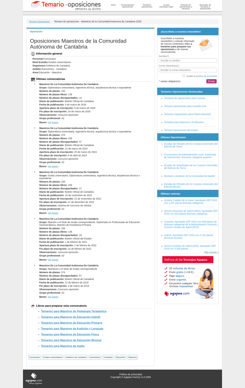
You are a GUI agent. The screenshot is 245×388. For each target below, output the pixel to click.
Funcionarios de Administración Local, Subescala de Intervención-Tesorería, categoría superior (190, 156)
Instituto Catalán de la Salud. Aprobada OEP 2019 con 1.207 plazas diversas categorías (190, 201)
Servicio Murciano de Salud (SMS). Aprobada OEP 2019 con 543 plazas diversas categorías (191, 212)
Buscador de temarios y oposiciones (205, 7)
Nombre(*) (164, 56)
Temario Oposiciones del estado (181, 130)
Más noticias (210, 252)
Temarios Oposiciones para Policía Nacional (187, 114)
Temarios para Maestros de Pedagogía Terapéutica (73, 311)
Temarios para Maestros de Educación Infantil (70, 317)
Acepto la (201, 76)
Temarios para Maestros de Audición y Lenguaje (72, 328)
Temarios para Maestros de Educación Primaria (71, 322)
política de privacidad (206, 76)
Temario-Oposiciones (39, 21)
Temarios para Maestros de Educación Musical (71, 340)
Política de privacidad (130, 374)
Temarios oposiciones (147, 6)
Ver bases (53, 122)
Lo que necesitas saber (166, 6)
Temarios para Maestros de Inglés (63, 346)
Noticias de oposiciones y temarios (186, 7)
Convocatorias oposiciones (127, 6)
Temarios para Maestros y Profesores (184, 122)
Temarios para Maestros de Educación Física (70, 334)
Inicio (113, 5)
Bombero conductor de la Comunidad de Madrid (189, 176)
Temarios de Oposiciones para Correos (184, 98)
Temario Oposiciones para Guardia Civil (185, 106)
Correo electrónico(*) (169, 65)
